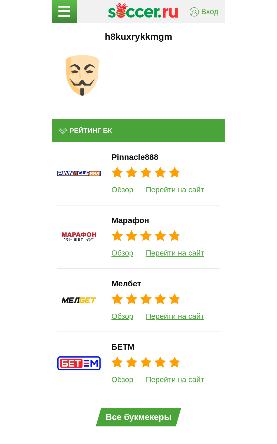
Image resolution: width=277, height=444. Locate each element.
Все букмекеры (139, 417)
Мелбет (126, 283)
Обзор (122, 189)
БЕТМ (122, 346)
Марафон (130, 220)
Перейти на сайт (175, 189)
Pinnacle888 (134, 157)
